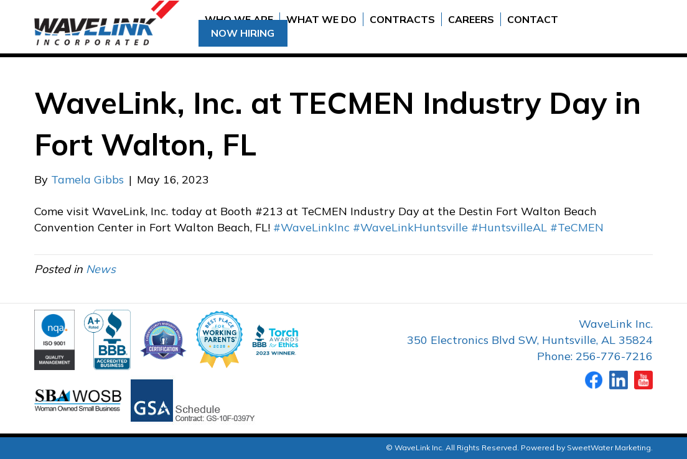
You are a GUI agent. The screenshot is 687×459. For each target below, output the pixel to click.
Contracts (402, 19)
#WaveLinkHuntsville (410, 227)
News (101, 269)
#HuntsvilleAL (509, 227)
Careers (471, 19)
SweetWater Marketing (609, 447)
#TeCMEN (577, 227)
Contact (532, 19)
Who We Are (239, 19)
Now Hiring (242, 33)
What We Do (321, 19)
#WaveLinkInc (311, 227)
